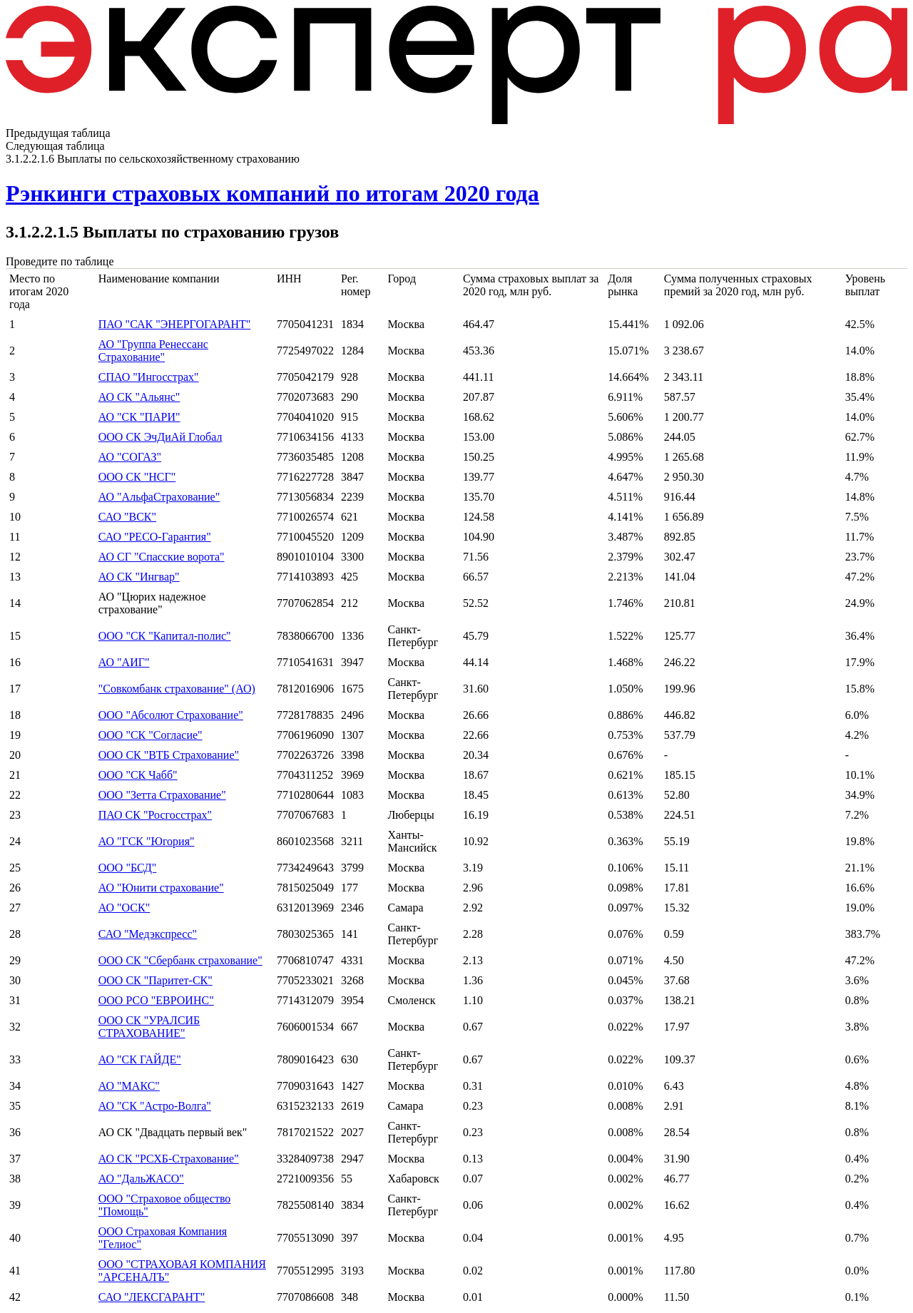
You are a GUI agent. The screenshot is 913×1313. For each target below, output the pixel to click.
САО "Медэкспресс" (147, 934)
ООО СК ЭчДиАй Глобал (160, 437)
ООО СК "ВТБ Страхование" (168, 755)
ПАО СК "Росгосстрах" (155, 815)
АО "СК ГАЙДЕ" (139, 1059)
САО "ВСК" (127, 517)
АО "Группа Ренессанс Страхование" (153, 350)
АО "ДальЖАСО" (141, 1178)
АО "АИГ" (124, 662)
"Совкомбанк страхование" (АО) (176, 689)
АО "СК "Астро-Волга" (154, 1106)
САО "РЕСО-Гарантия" (154, 537)
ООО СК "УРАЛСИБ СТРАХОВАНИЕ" (149, 1026)
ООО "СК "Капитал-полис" (164, 636)
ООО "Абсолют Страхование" (170, 715)
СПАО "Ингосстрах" (148, 377)
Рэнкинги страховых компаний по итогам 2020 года (272, 193)
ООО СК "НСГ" (137, 477)
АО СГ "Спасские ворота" (161, 557)
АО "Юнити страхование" (161, 888)
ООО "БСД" (127, 868)
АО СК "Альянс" (139, 397)
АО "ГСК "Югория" (146, 841)
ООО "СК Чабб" (138, 775)
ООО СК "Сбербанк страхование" (180, 960)
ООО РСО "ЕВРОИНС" (156, 1000)
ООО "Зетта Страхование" (162, 795)
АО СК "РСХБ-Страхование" (168, 1159)
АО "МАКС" (129, 1086)
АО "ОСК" (124, 907)
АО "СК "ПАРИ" (139, 417)
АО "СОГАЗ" (129, 457)
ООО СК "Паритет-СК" (155, 980)
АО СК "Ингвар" (139, 577)
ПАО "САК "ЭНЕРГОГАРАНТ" (174, 324)
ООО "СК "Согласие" (150, 735)
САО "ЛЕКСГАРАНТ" (151, 1297)
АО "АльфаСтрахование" (159, 497)
